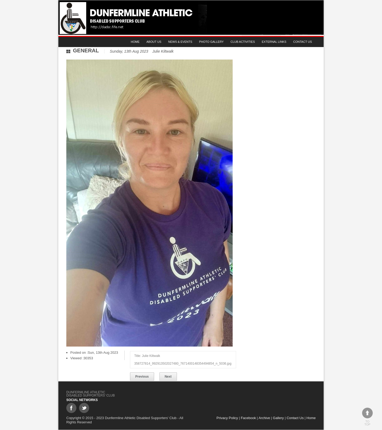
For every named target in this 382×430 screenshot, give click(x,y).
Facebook (248, 418)
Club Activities (243, 41)
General (86, 50)
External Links (274, 41)
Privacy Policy (227, 418)
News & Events (180, 41)
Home (135, 41)
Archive (264, 418)
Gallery (278, 418)
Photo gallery (211, 41)
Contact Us (302, 41)
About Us (153, 41)
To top (367, 417)
